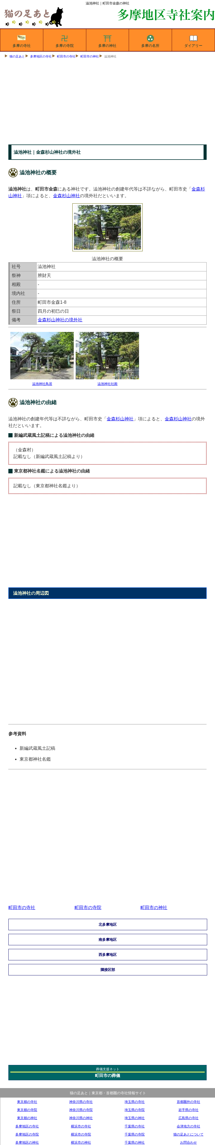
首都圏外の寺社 (188, 1101)
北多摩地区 (108, 924)
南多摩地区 (108, 939)
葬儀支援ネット (108, 1069)
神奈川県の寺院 (81, 1110)
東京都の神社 (27, 1118)
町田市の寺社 (66, 56)
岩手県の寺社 (188, 1110)
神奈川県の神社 (81, 1118)
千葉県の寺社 (135, 1126)
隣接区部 (108, 970)
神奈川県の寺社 (81, 1101)
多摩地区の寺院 (27, 1134)
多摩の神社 (107, 40)
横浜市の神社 (81, 1142)
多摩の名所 (150, 40)
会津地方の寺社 (188, 1126)
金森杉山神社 (66, 195)
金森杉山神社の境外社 (60, 319)
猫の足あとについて (188, 1134)
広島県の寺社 (188, 1118)
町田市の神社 (89, 56)
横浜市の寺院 (81, 1134)
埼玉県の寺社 (135, 1101)
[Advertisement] (107, 103)
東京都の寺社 (27, 1101)
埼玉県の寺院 (135, 1110)
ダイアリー (193, 40)
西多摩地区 (108, 955)
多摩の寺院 (65, 40)
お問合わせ (188, 1142)
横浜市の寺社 (81, 1126)
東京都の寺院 (27, 1110)
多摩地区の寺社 (41, 56)
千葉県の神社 (135, 1142)
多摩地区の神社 (27, 1142)
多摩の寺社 (22, 40)
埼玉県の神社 (135, 1118)
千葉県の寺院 (135, 1134)
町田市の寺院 (88, 907)
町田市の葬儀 (107, 1075)
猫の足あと (17, 56)
